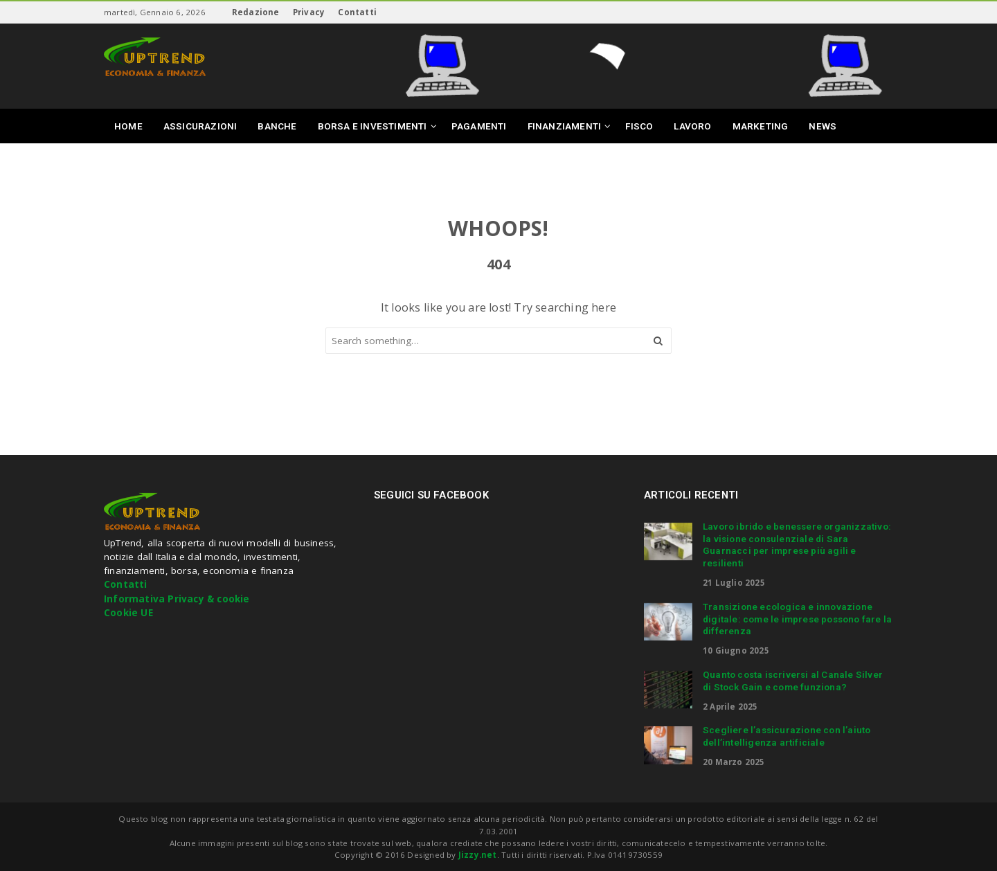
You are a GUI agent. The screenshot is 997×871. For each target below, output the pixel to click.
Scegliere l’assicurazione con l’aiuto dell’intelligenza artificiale (786, 736)
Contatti (357, 12)
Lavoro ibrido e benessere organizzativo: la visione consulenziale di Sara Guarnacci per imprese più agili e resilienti (797, 544)
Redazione (256, 12)
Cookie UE (128, 613)
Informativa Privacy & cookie (177, 599)
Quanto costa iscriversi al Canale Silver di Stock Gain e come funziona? (793, 680)
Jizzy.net (477, 855)
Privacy (309, 12)
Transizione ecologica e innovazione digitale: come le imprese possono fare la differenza (797, 619)
